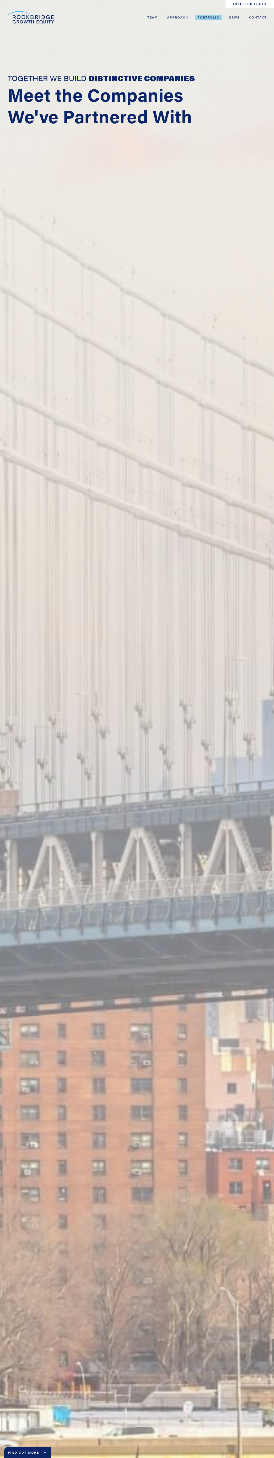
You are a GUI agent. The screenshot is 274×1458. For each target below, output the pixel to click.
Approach (177, 17)
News (234, 17)
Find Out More (27, 1452)
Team (152, 17)
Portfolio (208, 17)
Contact (258, 17)
